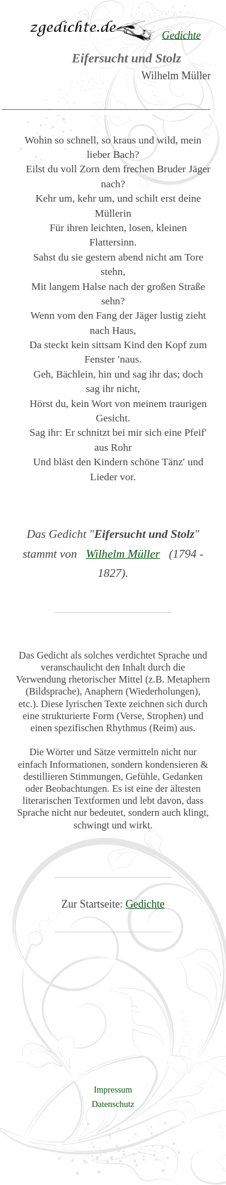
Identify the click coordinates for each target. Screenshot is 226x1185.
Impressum (113, 1089)
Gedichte (145, 904)
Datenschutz (113, 1104)
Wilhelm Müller (123, 553)
